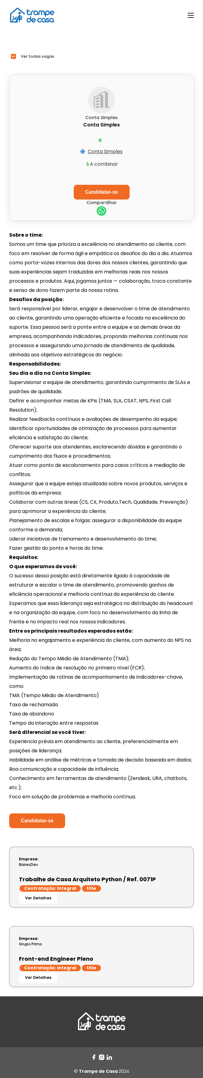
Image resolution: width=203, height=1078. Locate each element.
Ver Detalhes (38, 898)
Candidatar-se (37, 820)
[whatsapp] (101, 211)
